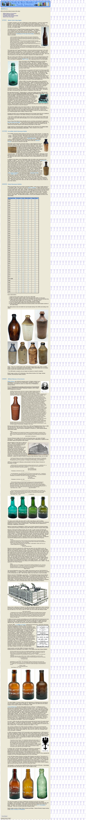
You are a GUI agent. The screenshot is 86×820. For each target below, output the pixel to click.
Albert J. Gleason (32, 187)
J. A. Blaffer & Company (20, 624)
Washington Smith (31, 138)
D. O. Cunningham (41, 805)
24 (18, 232)
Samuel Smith (43, 160)
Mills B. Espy (25, 59)
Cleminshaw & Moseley (13, 172)
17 (18, 269)
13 (18, 271)
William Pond (14, 174)
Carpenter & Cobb (34, 172)
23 (18, 230)
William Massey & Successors (9, 13)
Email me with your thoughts (14, 122)
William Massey (11, 381)
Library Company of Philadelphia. (17, 809)
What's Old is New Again (8, 16)
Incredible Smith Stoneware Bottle (10, 15)
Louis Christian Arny (12, 706)
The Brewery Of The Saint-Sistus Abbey (25, 33)
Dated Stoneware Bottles (8, 14)
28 (18, 233)
